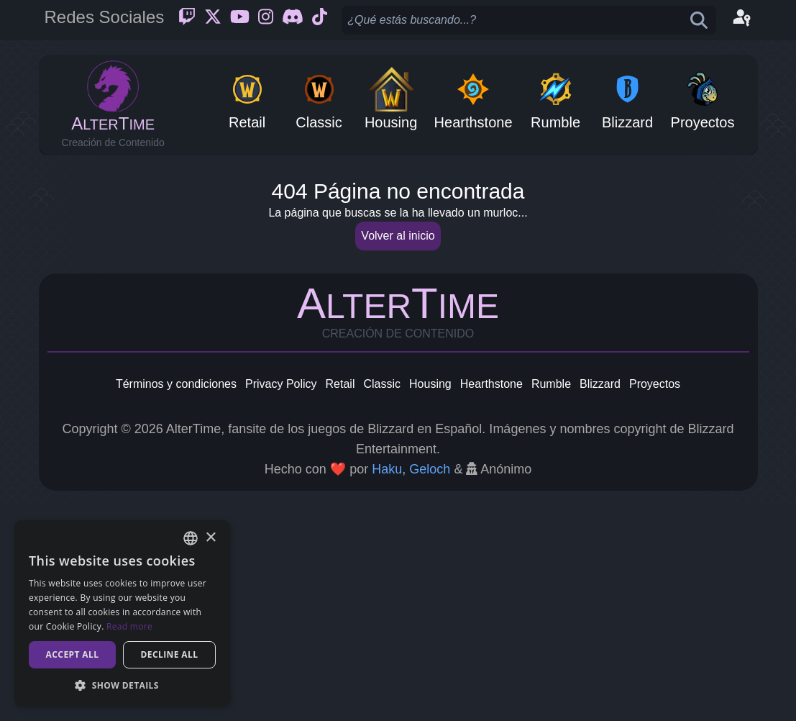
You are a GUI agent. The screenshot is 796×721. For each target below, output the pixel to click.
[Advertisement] (398, 270)
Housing (430, 600)
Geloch (429, 685)
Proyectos (654, 600)
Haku (387, 685)
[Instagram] (265, 20)
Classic (382, 600)
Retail (340, 600)
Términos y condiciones (176, 600)
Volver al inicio (397, 451)
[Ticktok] (319, 20)
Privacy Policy (281, 600)
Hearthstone (491, 600)
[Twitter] (212, 20)
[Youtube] (240, 20)
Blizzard (600, 600)
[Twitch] (187, 20)
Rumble (551, 600)
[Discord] (292, 20)
